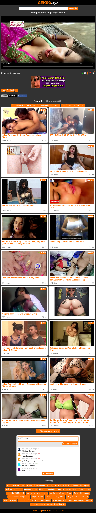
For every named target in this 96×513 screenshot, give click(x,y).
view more (48, 474)
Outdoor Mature (30, 489)
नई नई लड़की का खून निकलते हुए (37, 486)
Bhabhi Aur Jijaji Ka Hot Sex (23, 105)
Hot (3, 90)
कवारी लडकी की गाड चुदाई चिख (61, 493)
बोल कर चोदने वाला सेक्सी (83, 501)
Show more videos (48, 431)
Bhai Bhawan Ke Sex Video (73, 105)
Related (38, 101)
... (16, 90)
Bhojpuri (10, 90)
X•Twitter (12, 96)
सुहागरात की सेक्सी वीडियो (60, 486)
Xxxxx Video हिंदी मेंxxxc (54, 497)
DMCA (47, 511)
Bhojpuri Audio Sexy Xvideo (48, 105)
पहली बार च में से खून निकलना (37, 493)
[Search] (43, 8)
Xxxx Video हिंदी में (25, 501)
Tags (41, 511)
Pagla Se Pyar (37, 497)
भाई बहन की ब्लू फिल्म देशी (56, 504)
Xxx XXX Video (10, 501)
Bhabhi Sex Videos (42, 501)
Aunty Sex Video (70, 489)
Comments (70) (54, 101)
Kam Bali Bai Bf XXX (15, 486)
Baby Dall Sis (84, 489)
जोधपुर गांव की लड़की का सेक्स (77, 497)
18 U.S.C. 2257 (58, 511)
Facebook (22, 96)
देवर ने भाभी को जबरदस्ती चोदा (19, 497)
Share (4, 96)
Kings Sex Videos (37, 504)
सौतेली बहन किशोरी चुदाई (80, 486)
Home (34, 511)
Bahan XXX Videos (81, 493)
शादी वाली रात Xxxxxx (14, 489)
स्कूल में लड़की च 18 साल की (62, 501)
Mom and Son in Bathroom (50, 489)
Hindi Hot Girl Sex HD (16, 493)
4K (91, 73)
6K (84, 73)
